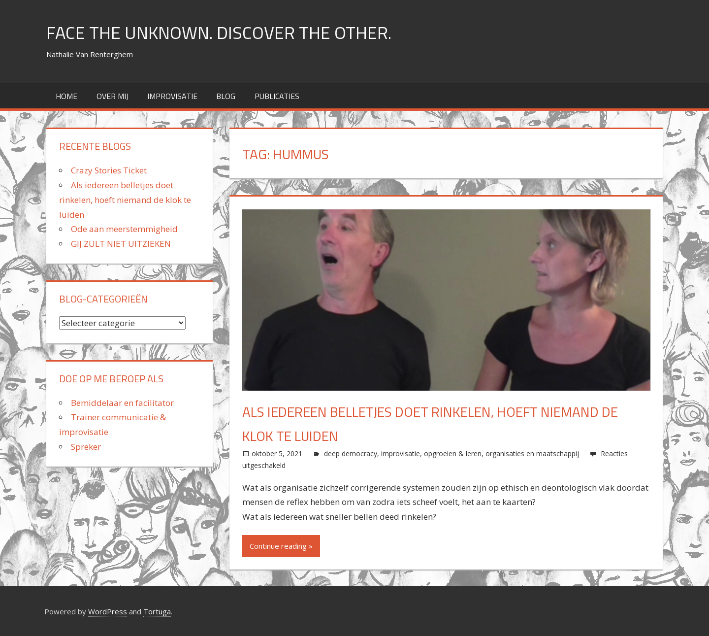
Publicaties (277, 96)
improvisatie (172, 96)
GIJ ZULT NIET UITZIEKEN (121, 243)
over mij (113, 96)
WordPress (107, 611)
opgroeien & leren (453, 453)
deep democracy (350, 453)
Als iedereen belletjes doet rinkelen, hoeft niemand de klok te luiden (125, 199)
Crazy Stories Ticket (109, 170)
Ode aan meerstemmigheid (124, 228)
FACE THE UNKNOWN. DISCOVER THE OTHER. (218, 32)
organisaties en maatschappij (532, 453)
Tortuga (157, 611)
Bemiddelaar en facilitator (122, 402)
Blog (225, 96)
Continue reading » (281, 546)
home (66, 96)
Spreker (86, 446)
